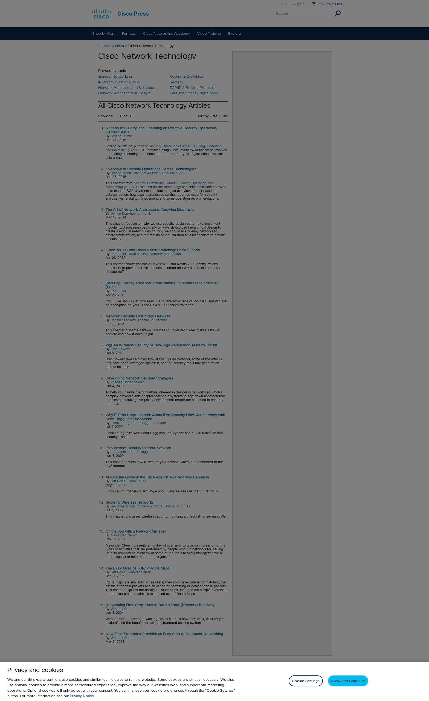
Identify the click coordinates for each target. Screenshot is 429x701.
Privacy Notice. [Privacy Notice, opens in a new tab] (82, 696)
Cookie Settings (306, 681)
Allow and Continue (348, 681)
